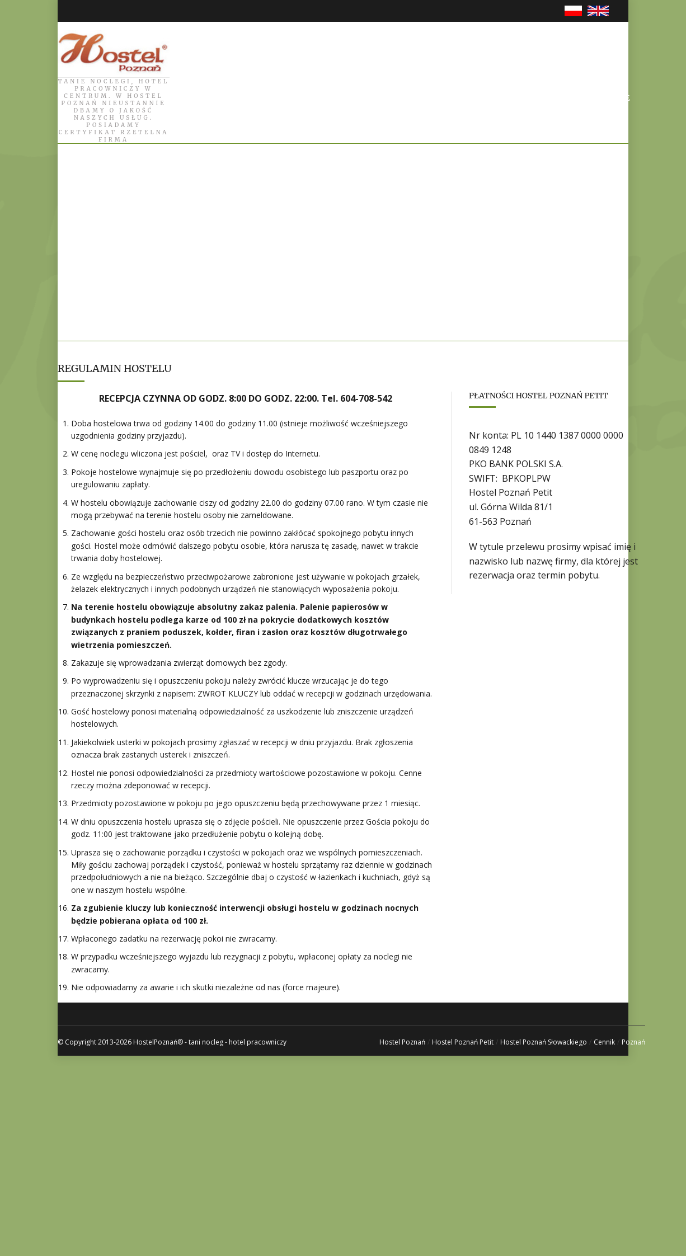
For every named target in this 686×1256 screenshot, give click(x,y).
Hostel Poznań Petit (463, 1042)
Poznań (633, 1042)
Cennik (604, 1042)
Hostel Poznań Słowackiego (543, 1042)
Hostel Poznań (402, 1042)
